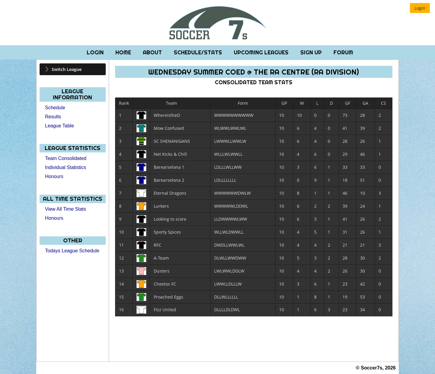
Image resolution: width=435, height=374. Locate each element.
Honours (54, 176)
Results (53, 116)
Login (96, 52)
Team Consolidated (65, 158)
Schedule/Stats (199, 52)
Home (124, 52)
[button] (420, 8)
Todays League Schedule (72, 250)
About (153, 52)
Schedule (55, 107)
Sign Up (311, 52)
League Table (59, 125)
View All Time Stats (65, 209)
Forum (343, 52)
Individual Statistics (65, 167)
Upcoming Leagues (262, 52)
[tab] (73, 69)
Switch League (67, 69)
